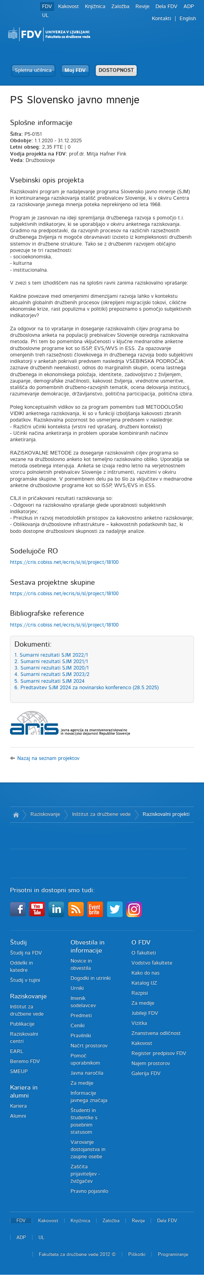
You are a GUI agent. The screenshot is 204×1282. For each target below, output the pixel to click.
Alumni (18, 1116)
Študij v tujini (25, 980)
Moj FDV (75, 70)
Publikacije (22, 1024)
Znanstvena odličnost (156, 1033)
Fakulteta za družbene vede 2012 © (77, 1254)
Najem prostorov (150, 1063)
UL (45, 15)
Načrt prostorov (89, 1046)
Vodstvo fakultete (151, 963)
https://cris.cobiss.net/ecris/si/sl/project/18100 (64, 562)
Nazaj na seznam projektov (48, 758)
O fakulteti (143, 953)
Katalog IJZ (144, 983)
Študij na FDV (26, 953)
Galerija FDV (146, 1073)
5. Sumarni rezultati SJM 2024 (49, 681)
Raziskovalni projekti (166, 814)
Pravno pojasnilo (89, 1191)
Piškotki (136, 1254)
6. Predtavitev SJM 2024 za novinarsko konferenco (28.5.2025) (86, 687)
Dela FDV (167, 6)
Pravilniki (81, 1035)
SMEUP (19, 1071)
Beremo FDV (25, 1061)
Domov (16, 814)
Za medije (82, 1083)
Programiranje (173, 1254)
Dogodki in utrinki (91, 978)
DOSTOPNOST (116, 70)
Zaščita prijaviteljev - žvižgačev (85, 1174)
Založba (120, 6)
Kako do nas (145, 973)
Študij (18, 942)
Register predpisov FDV (158, 1053)
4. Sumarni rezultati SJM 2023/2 (51, 674)
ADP (189, 6)
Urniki (77, 988)
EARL (16, 1051)
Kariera (18, 1106)
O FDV (140, 942)
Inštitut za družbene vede (101, 814)
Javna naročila (87, 1073)
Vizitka (139, 1023)
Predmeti (81, 1015)
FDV (47, 6)
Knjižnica (95, 6)
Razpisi (139, 993)
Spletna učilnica (33, 70)
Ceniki (78, 1025)
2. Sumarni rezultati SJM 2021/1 (51, 661)
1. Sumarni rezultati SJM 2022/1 (51, 655)
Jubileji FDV (144, 1013)
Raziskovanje (45, 814)
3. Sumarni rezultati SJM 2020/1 (51, 668)
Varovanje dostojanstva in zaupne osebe (88, 1149)
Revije (142, 6)
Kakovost (68, 6)
